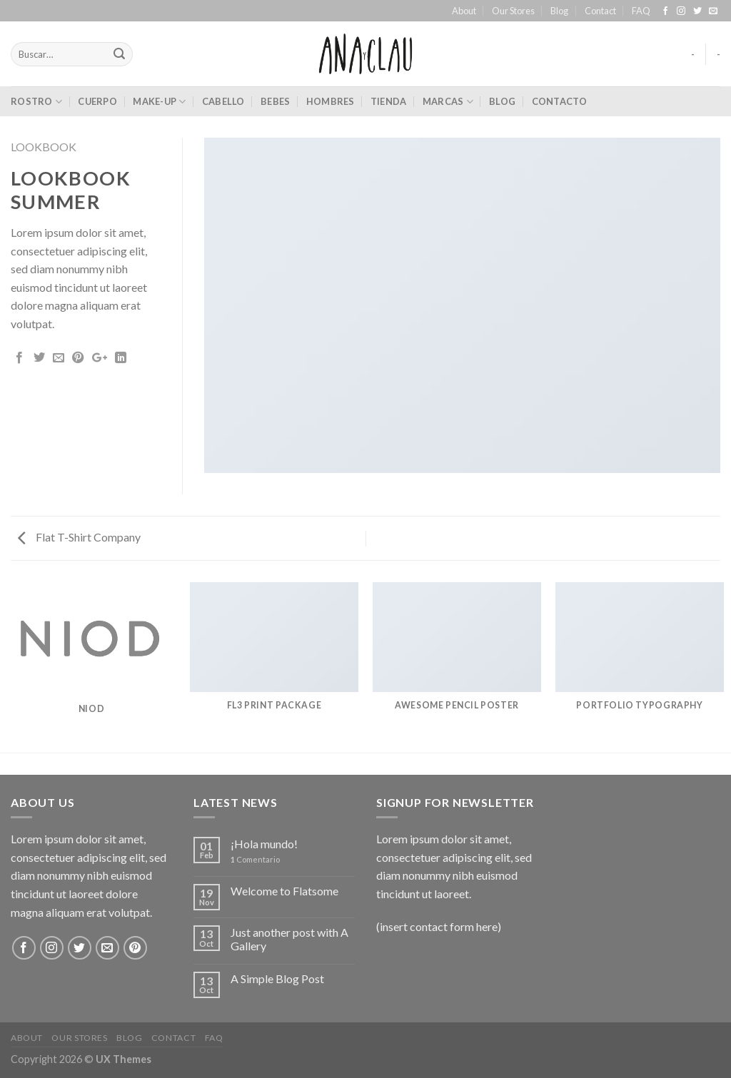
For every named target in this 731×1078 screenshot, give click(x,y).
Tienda (388, 101)
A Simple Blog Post (277, 978)
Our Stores (513, 10)
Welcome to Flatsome (284, 891)
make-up (159, 101)
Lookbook (43, 146)
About (464, 10)
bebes (275, 101)
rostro (36, 101)
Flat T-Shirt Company (79, 537)
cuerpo (97, 101)
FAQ (641, 10)
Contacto (560, 101)
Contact (600, 10)
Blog (559, 10)
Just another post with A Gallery (289, 938)
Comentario (255, 859)
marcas (448, 101)
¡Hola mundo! (264, 843)
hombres (330, 101)
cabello (223, 101)
